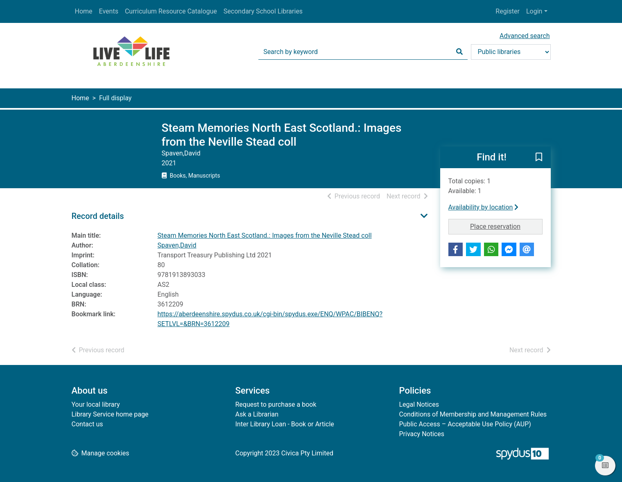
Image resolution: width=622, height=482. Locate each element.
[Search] (459, 52)
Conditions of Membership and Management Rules (473, 414)
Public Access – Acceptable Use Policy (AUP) (465, 424)
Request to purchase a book (276, 404)
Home (84, 11)
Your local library (96, 404)
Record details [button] (98, 216)
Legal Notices (419, 404)
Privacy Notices (421, 434)
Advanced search (525, 36)
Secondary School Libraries (263, 11)
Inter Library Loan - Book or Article (284, 424)
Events (108, 11)
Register (507, 11)
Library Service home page (110, 414)
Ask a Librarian (257, 414)
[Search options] (511, 52)
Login (534, 11)
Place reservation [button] (506, 225)
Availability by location (483, 207)
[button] (539, 158)
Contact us (87, 424)
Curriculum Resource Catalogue (171, 11)
